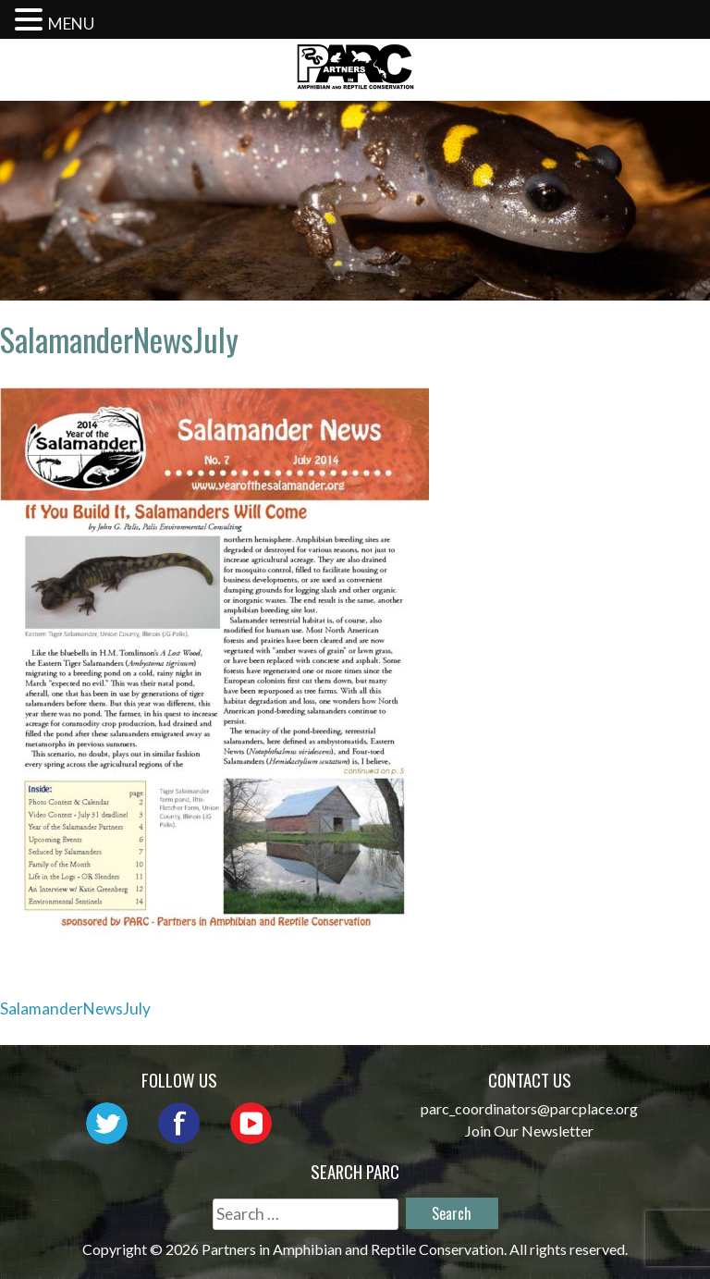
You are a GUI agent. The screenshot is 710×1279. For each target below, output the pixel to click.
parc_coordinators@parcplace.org (529, 1108)
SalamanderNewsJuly (75, 1008)
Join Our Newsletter (529, 1130)
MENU (71, 23)
